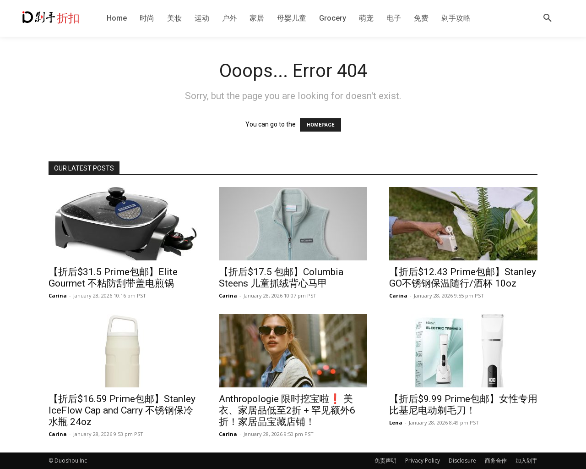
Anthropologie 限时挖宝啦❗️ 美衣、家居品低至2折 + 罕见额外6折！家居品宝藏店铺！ (287, 410)
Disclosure (462, 460)
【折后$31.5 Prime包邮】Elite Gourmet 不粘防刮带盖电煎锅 (113, 277)
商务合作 (496, 460)
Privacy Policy (422, 460)
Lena (395, 422)
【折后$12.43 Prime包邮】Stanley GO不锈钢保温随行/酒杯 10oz (462, 277)
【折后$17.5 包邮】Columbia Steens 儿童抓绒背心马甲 (281, 277)
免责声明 (385, 460)
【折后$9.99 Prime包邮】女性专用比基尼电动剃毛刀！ (463, 404)
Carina (58, 295)
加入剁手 (526, 460)
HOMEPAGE (320, 125)
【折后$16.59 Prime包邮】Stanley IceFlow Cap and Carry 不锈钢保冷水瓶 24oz (122, 410)
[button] (547, 18)
